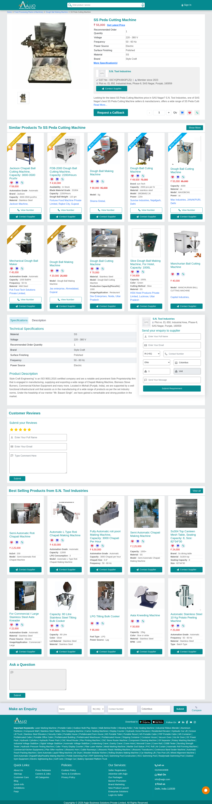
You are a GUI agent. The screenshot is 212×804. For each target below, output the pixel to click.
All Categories (42, 776)
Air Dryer (78, 751)
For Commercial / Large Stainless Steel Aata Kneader (24, 616)
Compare (197, 707)
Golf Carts (58, 757)
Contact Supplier (113, 87)
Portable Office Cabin (43, 736)
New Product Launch (118, 786)
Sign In (186, 4)
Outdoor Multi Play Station (85, 726)
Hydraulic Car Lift (179, 730)
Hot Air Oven (179, 736)
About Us (18, 769)
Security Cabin (55, 733)
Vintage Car (70, 757)
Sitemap (18, 772)
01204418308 (161, 768)
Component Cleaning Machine (142, 739)
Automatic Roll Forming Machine (182, 745)
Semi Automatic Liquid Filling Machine (55, 751)
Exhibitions (19, 786)
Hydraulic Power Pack (49, 739)
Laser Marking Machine (46, 726)
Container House (149, 736)
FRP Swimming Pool (98, 754)
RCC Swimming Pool (147, 754)
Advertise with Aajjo (117, 772)
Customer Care (21, 776)
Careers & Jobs (42, 772)
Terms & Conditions (71, 772)
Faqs (16, 790)
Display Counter (117, 730)
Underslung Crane (99, 742)
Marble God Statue (135, 745)
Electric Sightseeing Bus (41, 757)
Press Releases (43, 769)
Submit (17, 477)
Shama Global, (98, 199)
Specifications (19, 319)
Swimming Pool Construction (123, 754)
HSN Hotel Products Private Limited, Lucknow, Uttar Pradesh (144, 295)
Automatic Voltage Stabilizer (77, 742)
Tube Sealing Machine (144, 726)
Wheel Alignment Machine (182, 751)
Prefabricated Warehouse (88, 736)
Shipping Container (131, 736)
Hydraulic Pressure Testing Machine (37, 745)
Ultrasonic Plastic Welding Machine (114, 748)
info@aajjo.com (162, 778)
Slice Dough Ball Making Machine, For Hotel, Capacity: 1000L (145, 263)
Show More (195, 126)
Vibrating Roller (125, 726)
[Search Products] (68, 4)
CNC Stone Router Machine (114, 739)
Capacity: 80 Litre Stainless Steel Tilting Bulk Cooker (63, 616)
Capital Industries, (179, 296)
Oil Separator (164, 739)
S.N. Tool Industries (120, 70)
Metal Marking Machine (114, 745)
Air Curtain (161, 745)
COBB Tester (170, 742)
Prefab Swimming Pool (76, 754)
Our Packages (115, 776)
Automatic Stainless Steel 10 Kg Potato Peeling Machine (186, 616)
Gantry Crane (116, 742)
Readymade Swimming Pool (171, 754)
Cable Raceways (88, 748)
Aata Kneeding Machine (145, 614)
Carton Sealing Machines (96, 730)
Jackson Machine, (18, 202)
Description (39, 319)
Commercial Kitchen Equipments (29, 748)
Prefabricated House (111, 736)
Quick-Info (19, 783)
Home (9, 11)
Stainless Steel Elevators (35, 733)
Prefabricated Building (65, 736)
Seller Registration (117, 769)
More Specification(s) (105, 61)
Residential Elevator (161, 730)
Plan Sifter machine (54, 748)
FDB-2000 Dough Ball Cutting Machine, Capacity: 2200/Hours (63, 170)
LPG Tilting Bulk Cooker (105, 615)
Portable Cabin (65, 726)
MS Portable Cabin (148, 733)
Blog (16, 779)
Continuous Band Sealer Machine (170, 748)
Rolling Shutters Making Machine (124, 751)
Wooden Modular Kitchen (95, 751)
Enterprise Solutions (118, 790)
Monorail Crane (143, 742)
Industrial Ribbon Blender (167, 726)
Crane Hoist (129, 742)
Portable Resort (131, 733)
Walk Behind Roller (108, 726)
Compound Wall (31, 730)
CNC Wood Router (69, 739)
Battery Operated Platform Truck (92, 757)
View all (197, 489)
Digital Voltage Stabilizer (51, 742)
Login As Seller (115, 793)
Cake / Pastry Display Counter (69, 745)
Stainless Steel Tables (50, 730)
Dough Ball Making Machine (57, 11)
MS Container (184, 733)
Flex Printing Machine (90, 739)
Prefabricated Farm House (91, 733)
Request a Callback (110, 111)
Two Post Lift (163, 751)
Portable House (70, 733)
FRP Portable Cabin (168, 733)
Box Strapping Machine (72, 730)
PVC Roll (150, 745)
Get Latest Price (116, 24)
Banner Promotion (117, 779)
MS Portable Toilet (113, 733)
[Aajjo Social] (179, 720)
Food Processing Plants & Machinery (29, 11)
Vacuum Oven (165, 736)
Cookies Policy (68, 769)
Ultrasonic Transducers (142, 748)
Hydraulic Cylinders (29, 739)
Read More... (100, 103)
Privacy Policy (68, 776)
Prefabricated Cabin (23, 736)
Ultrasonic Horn (72, 748)
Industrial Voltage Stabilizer (26, 742)
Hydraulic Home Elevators (138, 730)
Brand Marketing (116, 783)
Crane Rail (157, 742)
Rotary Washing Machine (183, 739)
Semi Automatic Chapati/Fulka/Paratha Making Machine (39, 754)
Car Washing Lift (147, 751)
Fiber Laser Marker (93, 745)
